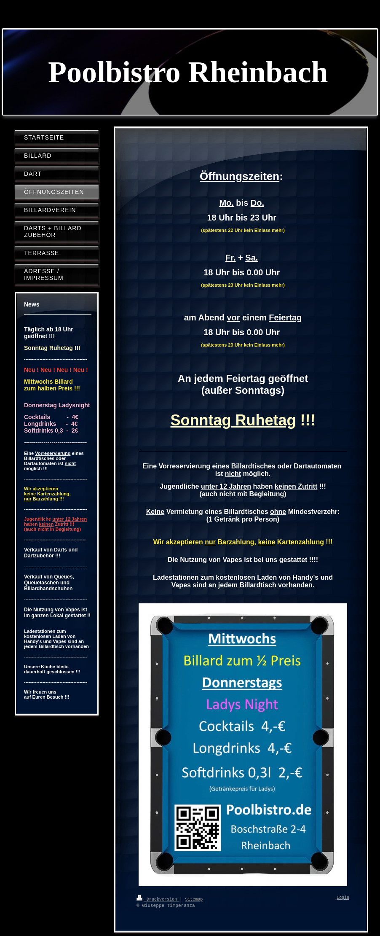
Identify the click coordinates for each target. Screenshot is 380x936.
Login (343, 898)
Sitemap (194, 899)
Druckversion (157, 899)
